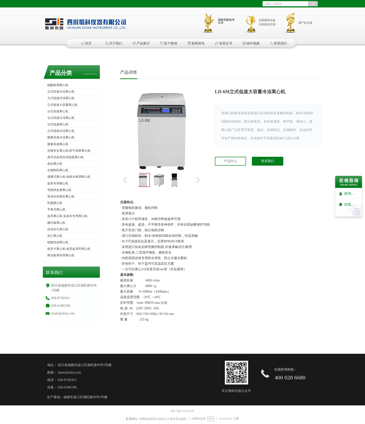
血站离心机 (54, 163)
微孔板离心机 (56, 222)
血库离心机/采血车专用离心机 (67, 216)
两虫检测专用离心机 (60, 255)
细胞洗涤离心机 (57, 242)
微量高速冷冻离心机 (60, 137)
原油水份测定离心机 (60, 196)
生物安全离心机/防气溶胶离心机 (69, 150)
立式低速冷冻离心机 (60, 98)
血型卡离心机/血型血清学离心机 (69, 248)
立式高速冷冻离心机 (60, 91)
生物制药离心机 (57, 170)
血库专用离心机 (57, 183)
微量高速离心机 (57, 144)
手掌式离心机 (56, 209)
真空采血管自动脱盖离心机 (65, 157)
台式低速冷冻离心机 (60, 131)
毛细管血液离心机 (59, 190)
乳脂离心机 (54, 203)
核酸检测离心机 (57, 85)
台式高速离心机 (57, 111)
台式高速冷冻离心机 (60, 118)
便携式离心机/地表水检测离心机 (69, 176)
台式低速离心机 (57, 124)
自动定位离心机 (57, 229)
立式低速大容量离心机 (62, 105)
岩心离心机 (54, 235)
